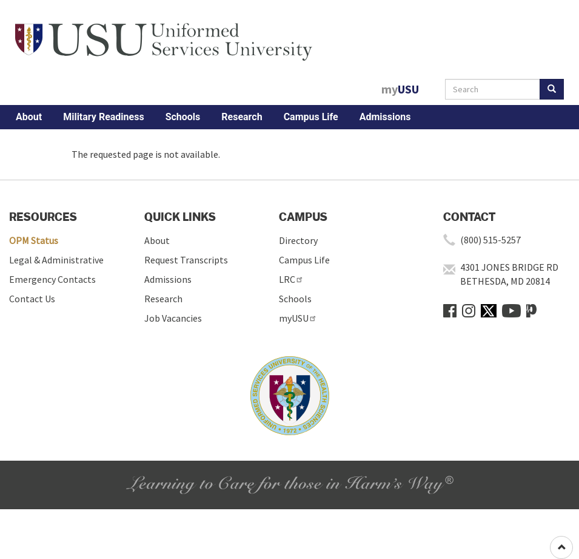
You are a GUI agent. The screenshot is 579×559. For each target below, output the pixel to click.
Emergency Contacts (52, 279)
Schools (183, 117)
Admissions (385, 117)
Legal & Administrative (56, 260)
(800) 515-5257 (490, 240)
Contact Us (32, 299)
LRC (291, 279)
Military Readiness (103, 117)
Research (241, 117)
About (29, 117)
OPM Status (33, 240)
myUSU (298, 318)
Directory (298, 240)
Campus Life (311, 117)
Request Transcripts (186, 260)
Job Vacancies (173, 318)
